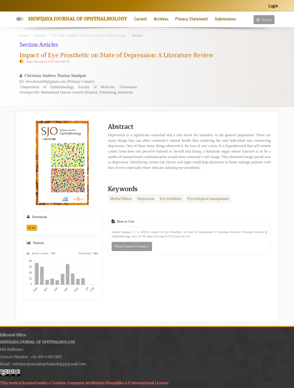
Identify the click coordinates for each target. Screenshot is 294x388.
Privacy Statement (191, 18)
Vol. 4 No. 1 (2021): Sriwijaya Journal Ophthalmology (88, 35)
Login (273, 5)
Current (140, 18)
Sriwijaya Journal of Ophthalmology (77, 19)
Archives (161, 18)
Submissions (225, 18)
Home (24, 35)
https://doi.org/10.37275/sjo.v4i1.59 (47, 61)
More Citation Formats (132, 246)
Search (264, 20)
